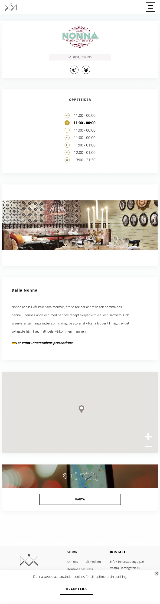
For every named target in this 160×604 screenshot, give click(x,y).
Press (89, 569)
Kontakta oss (76, 569)
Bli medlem (93, 561)
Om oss (72, 561)
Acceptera (76, 589)
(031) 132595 (80, 57)
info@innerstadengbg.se (127, 561)
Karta (80, 499)
